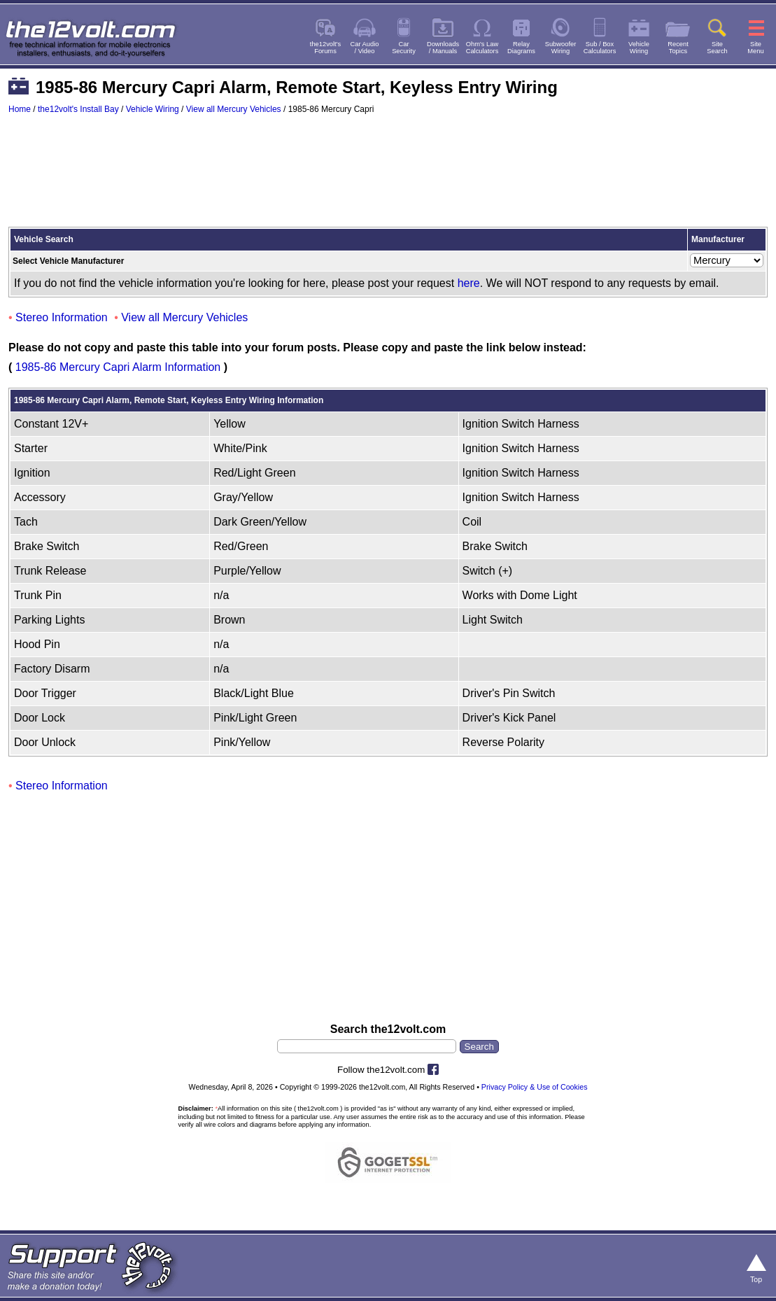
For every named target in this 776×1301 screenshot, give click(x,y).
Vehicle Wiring (152, 109)
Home (19, 109)
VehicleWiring (638, 48)
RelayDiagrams (521, 48)
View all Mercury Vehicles (233, 109)
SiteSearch (717, 48)
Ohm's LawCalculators (482, 48)
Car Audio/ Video (365, 48)
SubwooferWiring (561, 48)
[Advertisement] (388, 177)
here (469, 283)
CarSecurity (404, 48)
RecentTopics (678, 48)
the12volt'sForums (325, 48)
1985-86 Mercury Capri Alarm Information (117, 367)
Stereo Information (61, 317)
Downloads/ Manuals (443, 48)
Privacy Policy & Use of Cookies (534, 1087)
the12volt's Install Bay (78, 109)
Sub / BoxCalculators (600, 48)
